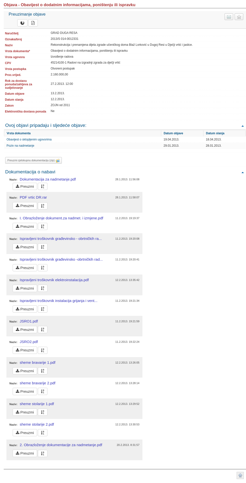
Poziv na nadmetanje (20, 145)
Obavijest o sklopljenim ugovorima (29, 139)
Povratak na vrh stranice (240, 475)
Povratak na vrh (242, 126)
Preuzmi (25, 186)
